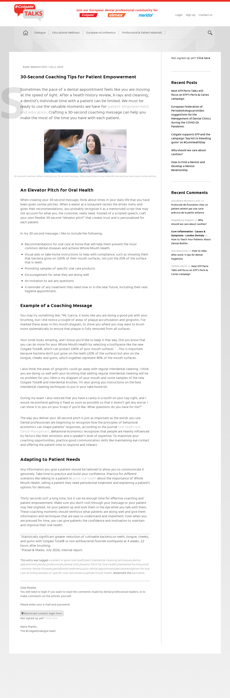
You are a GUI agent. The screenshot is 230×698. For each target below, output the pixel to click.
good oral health (84, 478)
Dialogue (40, 32)
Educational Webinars (66, 32)
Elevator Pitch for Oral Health (98, 564)
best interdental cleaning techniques (108, 560)
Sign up (190, 15)
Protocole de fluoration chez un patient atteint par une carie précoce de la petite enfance (189, 208)
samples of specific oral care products (62, 573)
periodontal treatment (67, 568)
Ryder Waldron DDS (35, 66)
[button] (85, 151)
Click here (51, 618)
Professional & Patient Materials (142, 32)
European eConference (100, 32)
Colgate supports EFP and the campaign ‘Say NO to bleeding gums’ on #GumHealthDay (191, 138)
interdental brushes (129, 564)
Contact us (205, 15)
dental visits (71, 564)
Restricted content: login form (42, 613)
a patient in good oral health (67, 560)
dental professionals (51, 564)
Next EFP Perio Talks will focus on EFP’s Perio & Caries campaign (190, 94)
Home (25, 36)
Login (179, 15)
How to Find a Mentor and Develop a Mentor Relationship (188, 166)
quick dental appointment (98, 568)
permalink (138, 573)
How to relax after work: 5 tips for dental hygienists (189, 254)
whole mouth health (99, 573)
